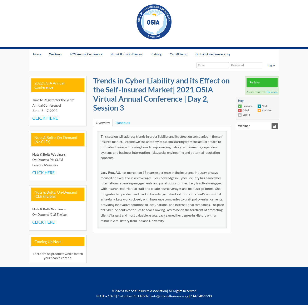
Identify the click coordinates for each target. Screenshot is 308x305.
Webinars (55, 54)
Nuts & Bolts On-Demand (126, 54)
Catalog (156, 54)
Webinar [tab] (244, 126)
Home (37, 54)
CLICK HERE (45, 118)
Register (254, 82)
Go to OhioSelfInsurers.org (212, 54)
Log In (271, 65)
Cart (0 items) (178, 54)
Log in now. (272, 92)
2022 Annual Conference (86, 54)
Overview (103, 123)
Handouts (123, 123)
